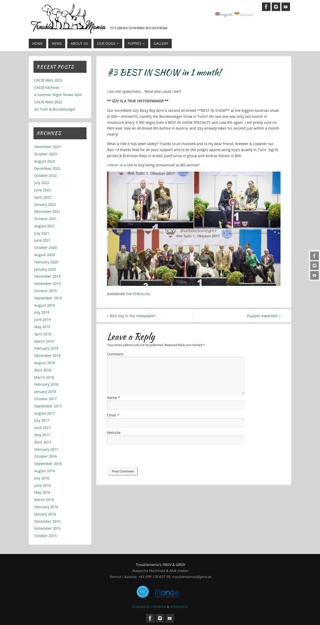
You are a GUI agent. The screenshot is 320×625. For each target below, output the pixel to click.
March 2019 (44, 341)
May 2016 (42, 492)
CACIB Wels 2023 (48, 80)
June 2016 (42, 485)
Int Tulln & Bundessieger (55, 109)
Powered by (141, 607)
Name (113, 397)
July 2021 (41, 233)
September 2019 (48, 298)
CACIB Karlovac (47, 87)
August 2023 (44, 161)
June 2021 (42, 240)
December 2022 (47, 168)
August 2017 (44, 413)
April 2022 (42, 197)
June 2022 (42, 190)
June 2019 (42, 319)
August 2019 (44, 305)
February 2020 (46, 262)
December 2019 (47, 276)
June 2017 (42, 427)
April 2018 (42, 370)
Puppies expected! (263, 315)
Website (113, 432)
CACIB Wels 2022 (48, 102)
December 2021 (47, 211)
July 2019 (41, 312)
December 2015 (47, 521)
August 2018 (44, 362)
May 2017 (42, 434)
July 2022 (41, 182)
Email (113, 415)
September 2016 (48, 463)
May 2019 (42, 326)
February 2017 (46, 449)
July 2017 (41, 420)
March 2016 (44, 499)
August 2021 (44, 226)
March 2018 (44, 377)
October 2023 (45, 154)
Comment (115, 354)
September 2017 (48, 406)
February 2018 (46, 384)
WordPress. (179, 607)
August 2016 (44, 470)
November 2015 (47, 528)
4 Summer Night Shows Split (58, 94)
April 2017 (42, 442)
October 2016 (45, 456)
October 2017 (45, 398)
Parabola (158, 607)
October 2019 (45, 290)
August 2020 (44, 254)
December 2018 (47, 355)
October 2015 (45, 535)
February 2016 (46, 506)
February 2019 (46, 348)
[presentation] (145, 457)
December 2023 (47, 146)
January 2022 (45, 204)
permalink (141, 294)
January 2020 (45, 269)
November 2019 (47, 283)
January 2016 (45, 514)
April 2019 (42, 334)
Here (113, 165)
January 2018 (45, 391)
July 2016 (41, 478)
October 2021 (45, 218)
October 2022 (45, 175)
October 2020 (45, 247)
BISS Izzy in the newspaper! (131, 315)
